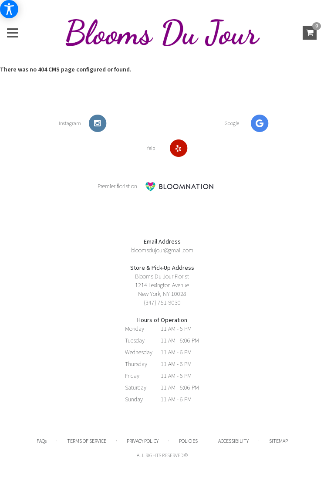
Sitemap (278, 441)
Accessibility (233, 441)
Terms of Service (86, 441)
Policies (188, 441)
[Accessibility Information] (9, 9)
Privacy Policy (143, 441)
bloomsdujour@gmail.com (162, 250)
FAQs (42, 441)
